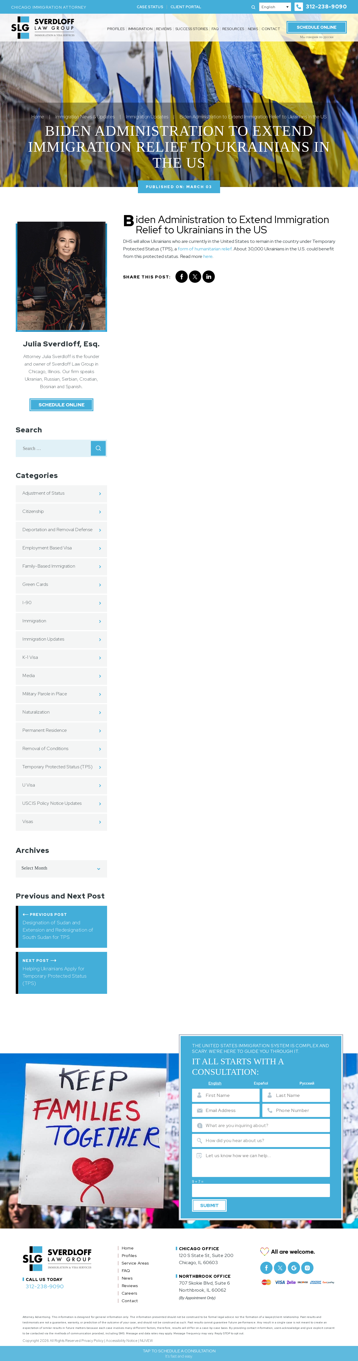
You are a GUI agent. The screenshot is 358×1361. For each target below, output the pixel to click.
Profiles (115, 28)
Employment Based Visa (47, 548)
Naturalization (36, 712)
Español (261, 1083)
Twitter (280, 1266)
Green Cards (35, 584)
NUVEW (146, 1339)
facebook (181, 276)
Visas (27, 821)
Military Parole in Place (44, 694)
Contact (271, 28)
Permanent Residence (44, 730)
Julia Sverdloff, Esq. (61, 344)
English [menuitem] (268, 7)
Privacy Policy (93, 1339)
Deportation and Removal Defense (57, 529)
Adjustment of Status (43, 493)
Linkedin (209, 276)
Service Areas (135, 1261)
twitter (195, 276)
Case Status (150, 7)
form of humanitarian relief (205, 249)
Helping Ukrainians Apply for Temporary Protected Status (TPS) (55, 976)
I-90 (27, 602)
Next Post (36, 960)
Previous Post (48, 914)
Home (128, 1246)
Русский (307, 1083)
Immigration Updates (43, 639)
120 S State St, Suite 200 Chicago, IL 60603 (206, 1257)
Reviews (164, 28)
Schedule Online (317, 27)
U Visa (28, 785)
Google (293, 1266)
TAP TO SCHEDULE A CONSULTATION (179, 1353)
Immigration (140, 28)
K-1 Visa (30, 657)
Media (28, 675)
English (214, 1083)
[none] (275, 7)
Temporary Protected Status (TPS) (57, 767)
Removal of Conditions (45, 748)
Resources (233, 28)
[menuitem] (275, 7)
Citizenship (33, 511)
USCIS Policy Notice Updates (52, 803)
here (207, 256)
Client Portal (186, 7)
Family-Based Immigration (48, 566)
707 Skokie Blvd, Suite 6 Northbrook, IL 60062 (204, 1284)
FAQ (215, 28)
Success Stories (191, 28)
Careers (130, 1291)
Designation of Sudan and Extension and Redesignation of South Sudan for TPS (58, 929)
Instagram (307, 1266)
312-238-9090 (326, 6)
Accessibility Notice (121, 1339)
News (253, 28)
